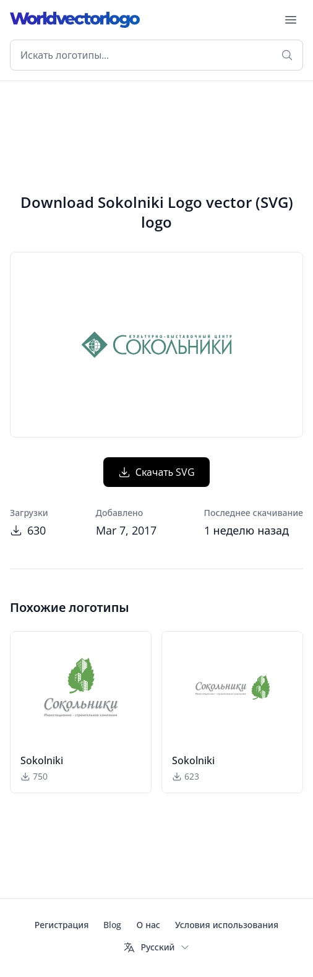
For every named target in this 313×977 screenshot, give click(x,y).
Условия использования (226, 925)
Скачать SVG (156, 472)
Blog (112, 925)
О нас (148, 925)
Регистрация (62, 925)
